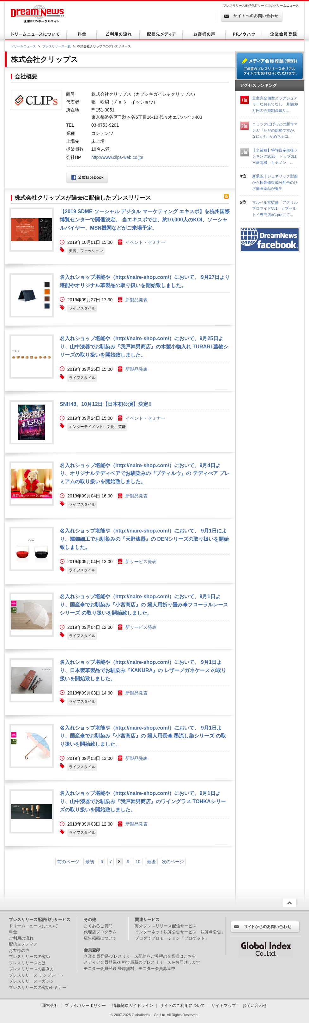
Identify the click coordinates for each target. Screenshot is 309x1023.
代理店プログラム (100, 932)
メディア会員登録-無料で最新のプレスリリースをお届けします (142, 962)
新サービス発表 (140, 561)
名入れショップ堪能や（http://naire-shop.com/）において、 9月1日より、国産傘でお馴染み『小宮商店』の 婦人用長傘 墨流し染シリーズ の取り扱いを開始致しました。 (143, 736)
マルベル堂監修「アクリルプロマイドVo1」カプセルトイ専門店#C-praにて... (275, 208)
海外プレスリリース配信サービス (166, 926)
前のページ (68, 861)
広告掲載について (100, 938)
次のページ (173, 861)
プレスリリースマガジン (31, 981)
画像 (31, 230)
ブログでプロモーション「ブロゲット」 (172, 938)
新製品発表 (136, 299)
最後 (151, 861)
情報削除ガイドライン (132, 1005)
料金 (13, 932)
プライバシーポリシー (85, 1005)
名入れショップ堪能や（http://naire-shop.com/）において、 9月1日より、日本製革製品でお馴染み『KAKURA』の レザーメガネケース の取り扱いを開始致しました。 (143, 670)
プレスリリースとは (27, 962)
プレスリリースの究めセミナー (37, 987)
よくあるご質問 (98, 926)
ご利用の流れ (21, 938)
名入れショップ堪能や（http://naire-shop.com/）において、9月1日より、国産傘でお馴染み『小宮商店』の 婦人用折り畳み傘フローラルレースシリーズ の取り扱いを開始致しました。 (144, 604)
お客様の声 (19, 950)
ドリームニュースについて (33, 926)
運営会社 (51, 1005)
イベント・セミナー (145, 242)
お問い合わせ (254, 1005)
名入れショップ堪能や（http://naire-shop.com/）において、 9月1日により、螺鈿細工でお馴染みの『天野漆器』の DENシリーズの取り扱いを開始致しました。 (144, 539)
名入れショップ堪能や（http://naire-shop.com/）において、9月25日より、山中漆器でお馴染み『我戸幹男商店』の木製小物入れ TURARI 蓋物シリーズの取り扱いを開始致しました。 (144, 346)
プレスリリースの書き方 (31, 968)
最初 (89, 861)
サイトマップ (223, 1005)
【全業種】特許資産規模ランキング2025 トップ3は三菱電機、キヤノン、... (275, 156)
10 (138, 861)
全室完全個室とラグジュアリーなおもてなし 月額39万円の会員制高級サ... (275, 104)
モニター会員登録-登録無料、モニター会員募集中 (129, 968)
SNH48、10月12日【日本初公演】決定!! (106, 404)
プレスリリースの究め (29, 956)
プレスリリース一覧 (56, 46)
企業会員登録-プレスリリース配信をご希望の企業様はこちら (140, 956)
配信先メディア (23, 944)
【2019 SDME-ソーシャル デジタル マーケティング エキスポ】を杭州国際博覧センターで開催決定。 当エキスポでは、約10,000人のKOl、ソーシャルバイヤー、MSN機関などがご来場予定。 (145, 219)
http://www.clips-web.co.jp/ (117, 157)
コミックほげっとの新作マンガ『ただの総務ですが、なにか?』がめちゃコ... (275, 130)
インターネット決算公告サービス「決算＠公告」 (180, 932)
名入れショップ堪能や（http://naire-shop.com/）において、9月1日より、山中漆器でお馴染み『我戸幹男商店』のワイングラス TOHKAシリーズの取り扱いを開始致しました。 (143, 801)
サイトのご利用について (182, 1005)
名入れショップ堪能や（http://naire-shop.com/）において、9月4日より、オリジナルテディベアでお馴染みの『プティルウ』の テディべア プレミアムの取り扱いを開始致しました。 (144, 473)
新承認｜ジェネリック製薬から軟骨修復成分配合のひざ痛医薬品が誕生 (275, 182)
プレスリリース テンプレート (36, 975)
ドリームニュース (23, 46)
